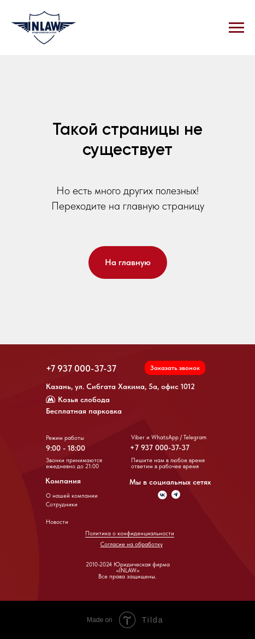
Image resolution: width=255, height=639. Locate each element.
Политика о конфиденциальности (129, 533)
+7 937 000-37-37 (81, 368)
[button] (175, 368)
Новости (57, 521)
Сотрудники (62, 504)
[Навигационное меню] (236, 27)
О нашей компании (72, 495)
